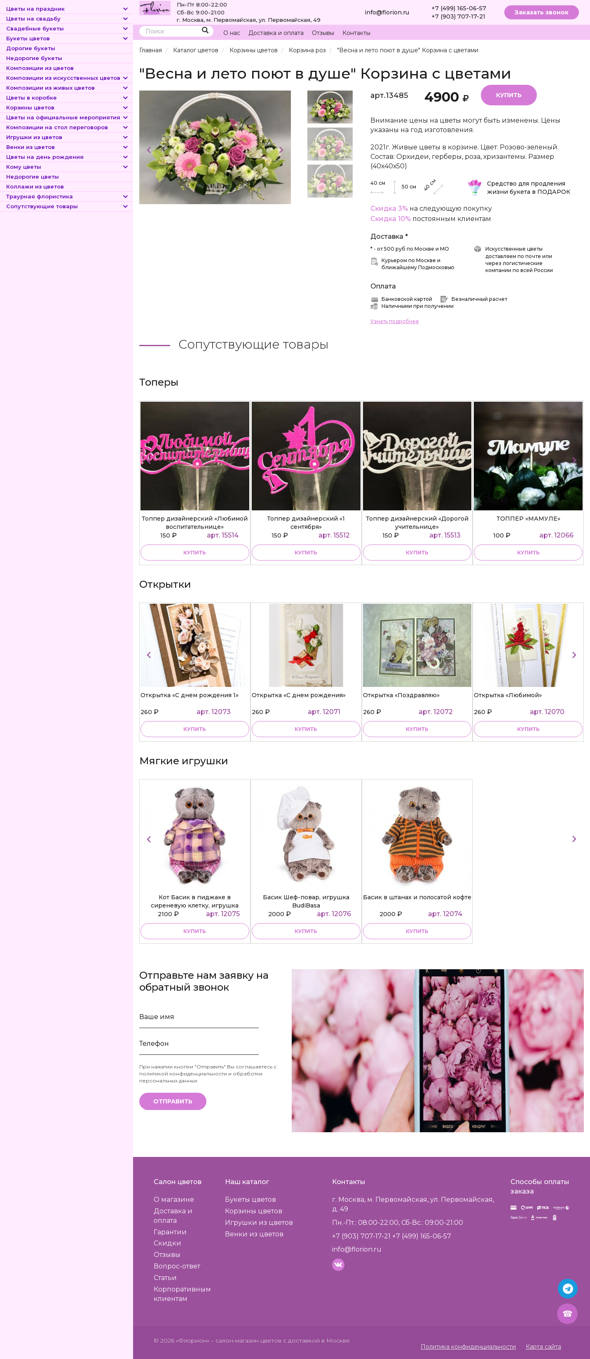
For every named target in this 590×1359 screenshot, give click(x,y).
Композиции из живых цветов (67, 87)
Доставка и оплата (276, 33)
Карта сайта (543, 1346)
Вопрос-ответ (177, 1266)
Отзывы (323, 33)
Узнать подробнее (394, 321)
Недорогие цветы (32, 176)
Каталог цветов (195, 50)
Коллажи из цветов (35, 186)
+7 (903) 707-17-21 (458, 16)
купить (194, 552)
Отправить (172, 1101)
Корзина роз (307, 50)
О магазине (174, 1199)
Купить (509, 95)
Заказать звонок (542, 12)
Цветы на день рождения (67, 157)
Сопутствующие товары (67, 206)
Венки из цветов (67, 147)
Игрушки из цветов (67, 137)
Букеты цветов (67, 38)
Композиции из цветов (40, 68)
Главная (150, 50)
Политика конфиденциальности (468, 1346)
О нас (231, 33)
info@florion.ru (387, 12)
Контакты (356, 33)
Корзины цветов (67, 107)
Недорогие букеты (34, 58)
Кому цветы (67, 166)
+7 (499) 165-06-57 (458, 8)
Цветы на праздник (67, 8)
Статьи (165, 1278)
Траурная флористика (67, 196)
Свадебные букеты (67, 28)
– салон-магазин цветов (246, 1340)
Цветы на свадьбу (67, 18)
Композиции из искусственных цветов (67, 77)
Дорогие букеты (30, 48)
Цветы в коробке (67, 97)
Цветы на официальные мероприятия (67, 117)
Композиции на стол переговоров (67, 127)
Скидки (167, 1243)
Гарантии (170, 1232)
